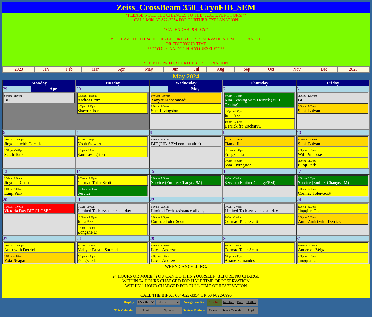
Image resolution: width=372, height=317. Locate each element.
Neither (251, 302)
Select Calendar (232, 310)
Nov (297, 69)
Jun (175, 69)
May (149, 69)
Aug (220, 69)
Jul (196, 69)
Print (145, 310)
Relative (228, 302)
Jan (46, 69)
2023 (18, 69)
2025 (353, 69)
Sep (247, 69)
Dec (324, 69)
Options (169, 310)
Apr (121, 69)
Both (240, 302)
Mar (95, 69)
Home (213, 310)
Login (251, 310)
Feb (69, 69)
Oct (271, 69)
